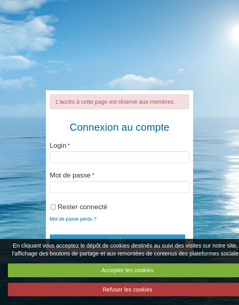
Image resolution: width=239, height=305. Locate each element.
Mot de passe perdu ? (73, 219)
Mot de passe (70, 175)
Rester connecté (79, 207)
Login (58, 145)
